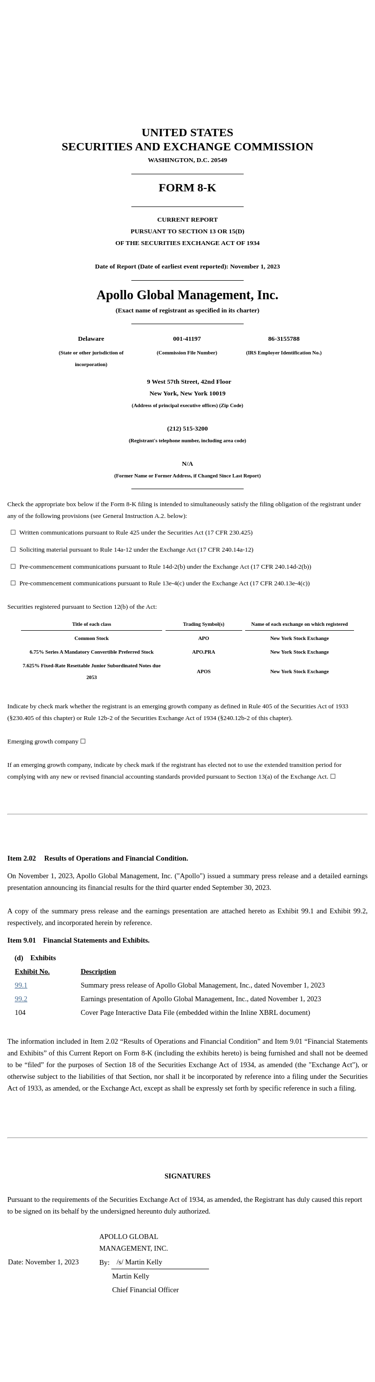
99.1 (21, 985)
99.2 (21, 999)
